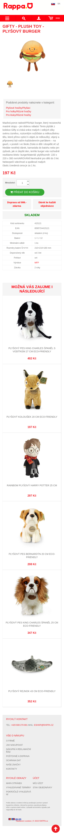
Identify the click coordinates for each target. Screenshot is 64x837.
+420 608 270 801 (19, 725)
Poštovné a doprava (18, 756)
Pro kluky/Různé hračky (18, 115)
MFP (37, 262)
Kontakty (11, 769)
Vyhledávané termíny (18, 787)
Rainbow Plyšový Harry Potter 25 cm (32, 485)
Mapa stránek (14, 783)
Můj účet (38, 783)
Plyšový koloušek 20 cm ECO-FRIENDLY (31, 416)
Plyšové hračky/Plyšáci (18, 108)
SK (59, 4)
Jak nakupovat (14, 745)
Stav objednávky (42, 787)
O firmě (10, 741)
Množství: (10, 182)
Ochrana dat (13, 760)
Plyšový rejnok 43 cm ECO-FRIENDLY (31, 691)
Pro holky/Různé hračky (18, 111)
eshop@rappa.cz (43, 725)
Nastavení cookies (23, 821)
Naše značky (13, 764)
